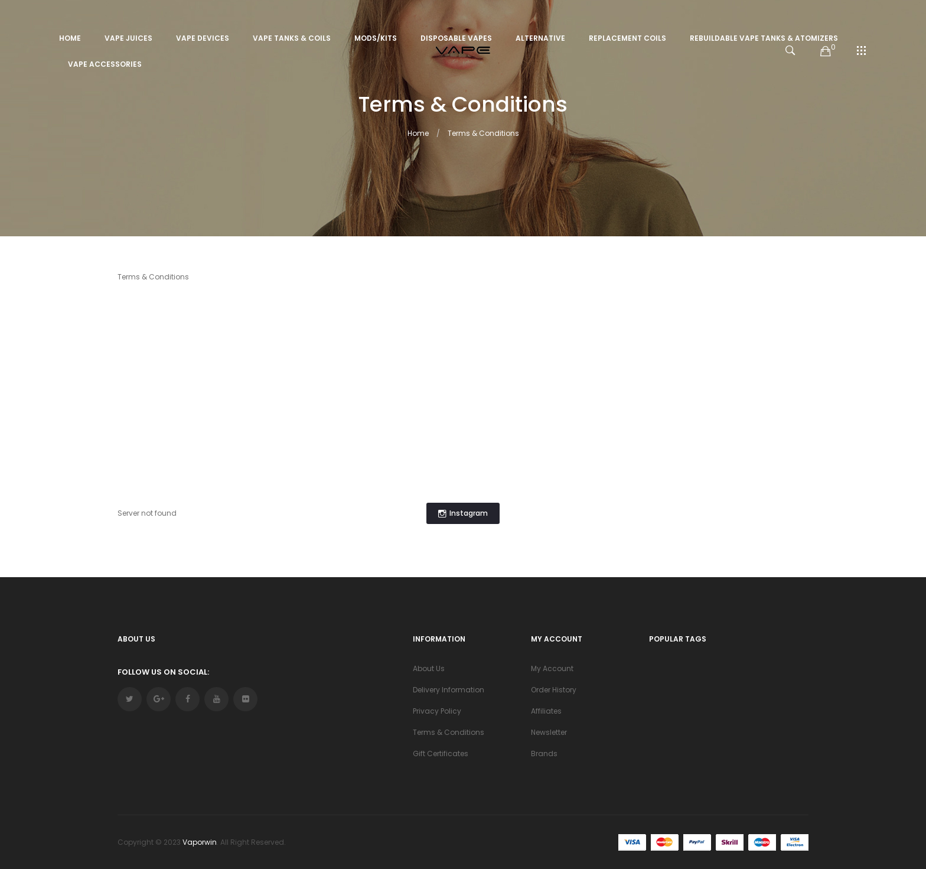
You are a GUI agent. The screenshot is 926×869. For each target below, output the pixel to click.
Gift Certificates (440, 753)
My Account (552, 668)
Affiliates (546, 711)
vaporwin (199, 842)
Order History (553, 690)
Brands (544, 753)
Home (418, 133)
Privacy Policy (437, 711)
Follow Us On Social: (163, 672)
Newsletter (549, 732)
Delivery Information (448, 690)
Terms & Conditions (483, 133)
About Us (429, 668)
